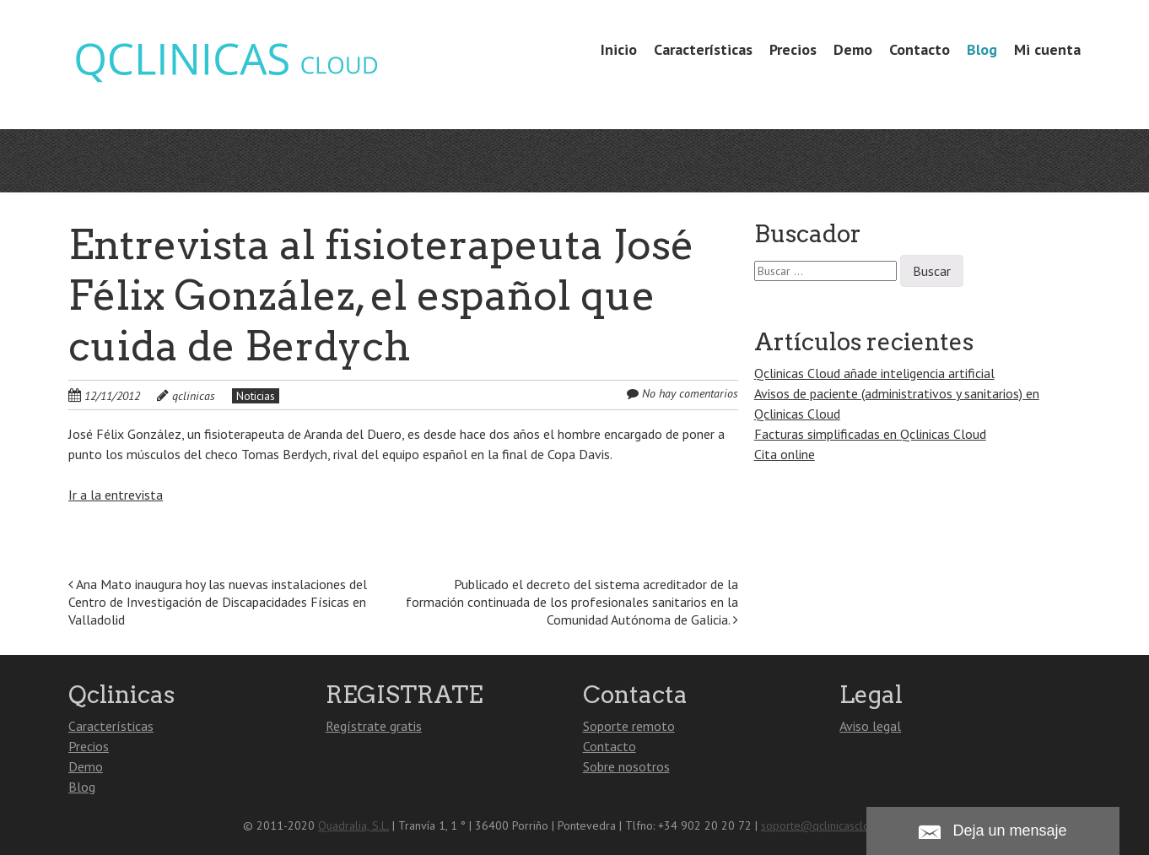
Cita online (784, 454)
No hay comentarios (690, 393)
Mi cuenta (1047, 49)
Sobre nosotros (626, 766)
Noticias (255, 395)
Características (703, 49)
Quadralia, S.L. (353, 825)
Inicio (619, 49)
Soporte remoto (629, 725)
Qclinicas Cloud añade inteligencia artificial (874, 373)
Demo (852, 49)
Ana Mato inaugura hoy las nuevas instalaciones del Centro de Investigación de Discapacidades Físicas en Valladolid (217, 602)
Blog (982, 49)
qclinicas (193, 395)
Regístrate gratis (374, 725)
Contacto (919, 49)
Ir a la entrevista (115, 494)
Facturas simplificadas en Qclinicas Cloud (870, 433)
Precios (793, 49)
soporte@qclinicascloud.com (833, 825)
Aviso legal (870, 725)
